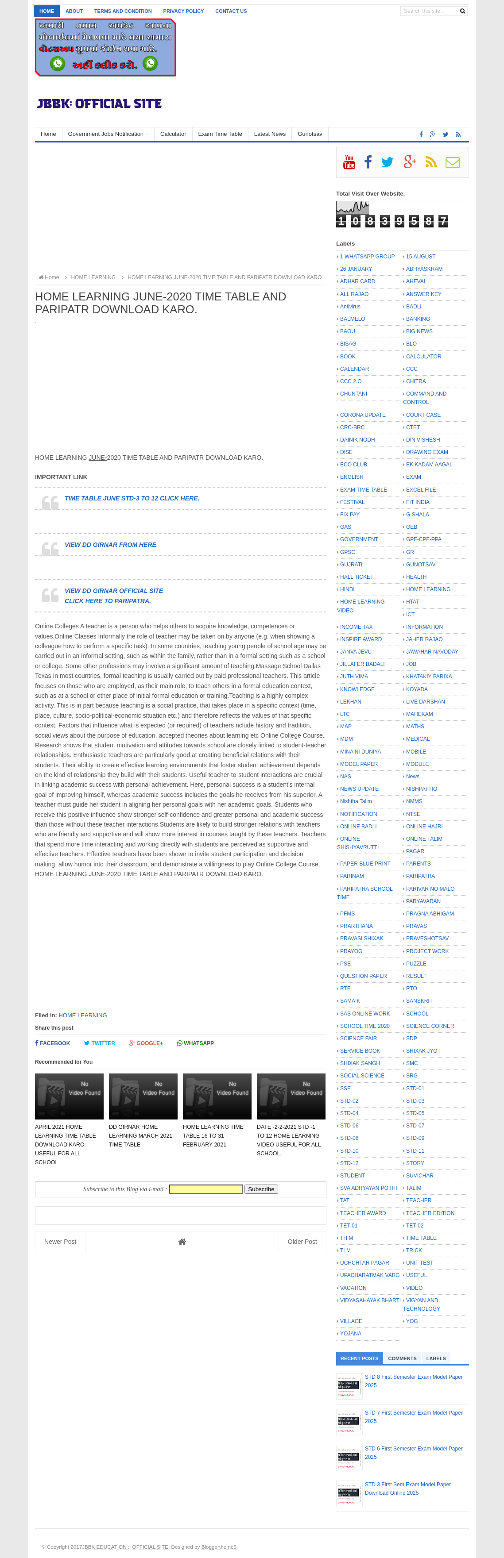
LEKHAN (350, 702)
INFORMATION (424, 627)
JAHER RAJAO (424, 639)
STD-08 (349, 1138)
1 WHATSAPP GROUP (367, 257)
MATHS (415, 726)
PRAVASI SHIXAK (362, 938)
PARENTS (418, 864)
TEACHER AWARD (363, 1213)
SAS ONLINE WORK (365, 1014)
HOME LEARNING (82, 1015)
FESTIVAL (352, 502)
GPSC (347, 552)
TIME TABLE (421, 1238)
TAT (344, 1200)
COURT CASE (423, 415)
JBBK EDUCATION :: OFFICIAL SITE (125, 1547)
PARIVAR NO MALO (430, 889)
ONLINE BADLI (358, 826)
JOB (411, 664)
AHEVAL (416, 281)
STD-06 (349, 1126)
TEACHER (418, 1200)
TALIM (413, 1188)
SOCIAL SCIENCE (362, 1076)
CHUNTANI (353, 394)
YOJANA (350, 1334)
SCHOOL (417, 1014)
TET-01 (348, 1226)
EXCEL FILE (421, 490)
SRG (412, 1076)
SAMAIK (350, 1001)
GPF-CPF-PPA (424, 539)
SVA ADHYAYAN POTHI (368, 1188)
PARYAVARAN (423, 901)
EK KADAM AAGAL (429, 465)
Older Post (302, 1241)
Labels (436, 1358)
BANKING (418, 319)
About (74, 11)
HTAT (412, 602)
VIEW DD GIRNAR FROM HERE (110, 544)
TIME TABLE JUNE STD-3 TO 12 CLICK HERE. (132, 498)
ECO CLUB (353, 465)
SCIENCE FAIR (358, 1038)
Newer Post (60, 1241)
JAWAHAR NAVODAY (432, 652)
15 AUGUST (421, 257)
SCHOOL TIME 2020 (365, 1026)
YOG (412, 1321)
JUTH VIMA (354, 676)
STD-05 (415, 1113)
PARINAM (352, 876)
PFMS (347, 914)
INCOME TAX (356, 627)
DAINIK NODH (357, 440)
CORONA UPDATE (363, 415)
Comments (402, 1358)
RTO (411, 988)
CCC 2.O (351, 381)
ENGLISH (352, 477)
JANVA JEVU (356, 652)
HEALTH (416, 577)
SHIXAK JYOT (423, 1051)
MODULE (417, 764)
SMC (412, 1063)
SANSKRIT (419, 1001)
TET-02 (414, 1226)
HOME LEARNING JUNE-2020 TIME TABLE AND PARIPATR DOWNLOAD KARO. (221, 277)
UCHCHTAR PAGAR (364, 1263)
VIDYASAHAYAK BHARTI (370, 1300)
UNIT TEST (420, 1263)
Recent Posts (360, 1358)
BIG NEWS (419, 331)
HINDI (347, 589)
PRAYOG (351, 951)
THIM (346, 1238)
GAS (345, 527)
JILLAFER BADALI (362, 664)
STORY (415, 1163)
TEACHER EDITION (430, 1213)
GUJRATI (351, 565)
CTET (413, 427)
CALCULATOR (424, 357)
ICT (410, 615)
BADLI (414, 307)
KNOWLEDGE (357, 689)
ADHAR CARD (357, 281)
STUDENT (352, 1176)
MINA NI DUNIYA (360, 752)
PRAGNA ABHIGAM (430, 914)
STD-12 (349, 1163)
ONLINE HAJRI (424, 826)
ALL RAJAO (354, 294)
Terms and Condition (123, 11)
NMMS (414, 801)
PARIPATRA (420, 876)
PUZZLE (416, 964)
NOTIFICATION (358, 814)
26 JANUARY (356, 269)
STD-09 (415, 1138)
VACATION (353, 1288)
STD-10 (349, 1151)
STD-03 (415, 1101)
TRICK (414, 1250)
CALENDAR (354, 369)
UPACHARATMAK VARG (370, 1275)
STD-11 (415, 1151)
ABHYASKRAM (424, 269)
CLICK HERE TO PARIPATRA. (108, 600)
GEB (411, 527)
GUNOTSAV (420, 565)
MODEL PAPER (359, 764)
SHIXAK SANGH (360, 1063)
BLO (411, 344)
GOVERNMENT (359, 539)
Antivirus (350, 307)
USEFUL (416, 1275)
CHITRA (416, 381)
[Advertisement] (180, 209)
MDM (346, 739)
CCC (412, 369)
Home (46, 11)
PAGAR (415, 851)
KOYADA (417, 689)
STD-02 (349, 1101)
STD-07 (415, 1126)
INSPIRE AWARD (361, 639)
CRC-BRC (352, 427)
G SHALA (417, 515)
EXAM (413, 477)
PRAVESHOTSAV (427, 938)
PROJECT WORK (427, 951)
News (412, 776)
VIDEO (414, 1288)
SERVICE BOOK (360, 1051)
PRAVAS (416, 926)
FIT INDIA (418, 502)
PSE (345, 964)
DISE (346, 452)
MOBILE (416, 752)
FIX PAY (350, 515)
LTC (345, 714)
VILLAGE (351, 1321)
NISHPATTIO (421, 789)
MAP (346, 726)
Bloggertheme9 (219, 1547)
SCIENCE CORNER (430, 1026)
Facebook (52, 1043)
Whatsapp (195, 1043)
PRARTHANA (356, 926)
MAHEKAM (419, 714)
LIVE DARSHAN (425, 702)
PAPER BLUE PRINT (365, 864)
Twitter (99, 1043)
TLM (345, 1250)
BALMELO (352, 319)
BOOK (348, 357)
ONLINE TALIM (424, 839)
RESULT (416, 976)
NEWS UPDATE (359, 789)
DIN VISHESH (423, 440)
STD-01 (415, 1088)
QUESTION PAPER (363, 976)
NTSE (413, 814)
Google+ (146, 1043)
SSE (345, 1088)
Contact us (231, 11)
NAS (345, 776)
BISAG (348, 344)
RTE (345, 988)
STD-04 (349, 1113)
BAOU (347, 331)
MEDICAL (418, 739)
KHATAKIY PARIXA (429, 676)
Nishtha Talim (356, 801)
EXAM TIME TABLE (363, 490)
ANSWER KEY (424, 294)
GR (410, 552)
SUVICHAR (420, 1176)
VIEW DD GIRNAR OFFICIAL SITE (114, 590)
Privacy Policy (183, 11)
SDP (411, 1038)
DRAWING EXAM (427, 452)
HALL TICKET (356, 577)
